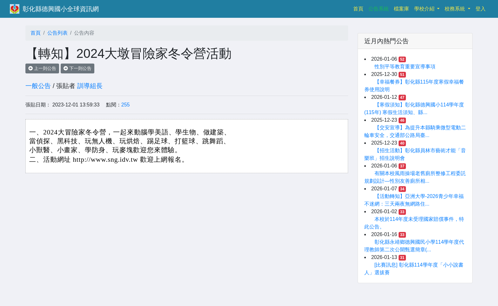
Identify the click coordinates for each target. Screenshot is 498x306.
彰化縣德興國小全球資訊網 (61, 8)
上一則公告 (42, 68)
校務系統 (455, 8)
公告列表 (57, 33)
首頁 (359, 8)
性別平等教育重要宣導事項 (404, 66)
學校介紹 (425, 8)
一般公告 (38, 85)
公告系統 (378, 8)
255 (125, 104)
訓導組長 (90, 85)
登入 (480, 8)
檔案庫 (401, 8)
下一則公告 (77, 68)
